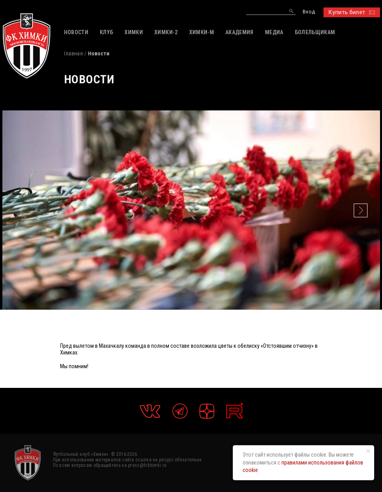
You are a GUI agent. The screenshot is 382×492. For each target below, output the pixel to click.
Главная (73, 53)
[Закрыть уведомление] (368, 451)
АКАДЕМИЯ (239, 32)
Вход (309, 12)
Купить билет (352, 12)
